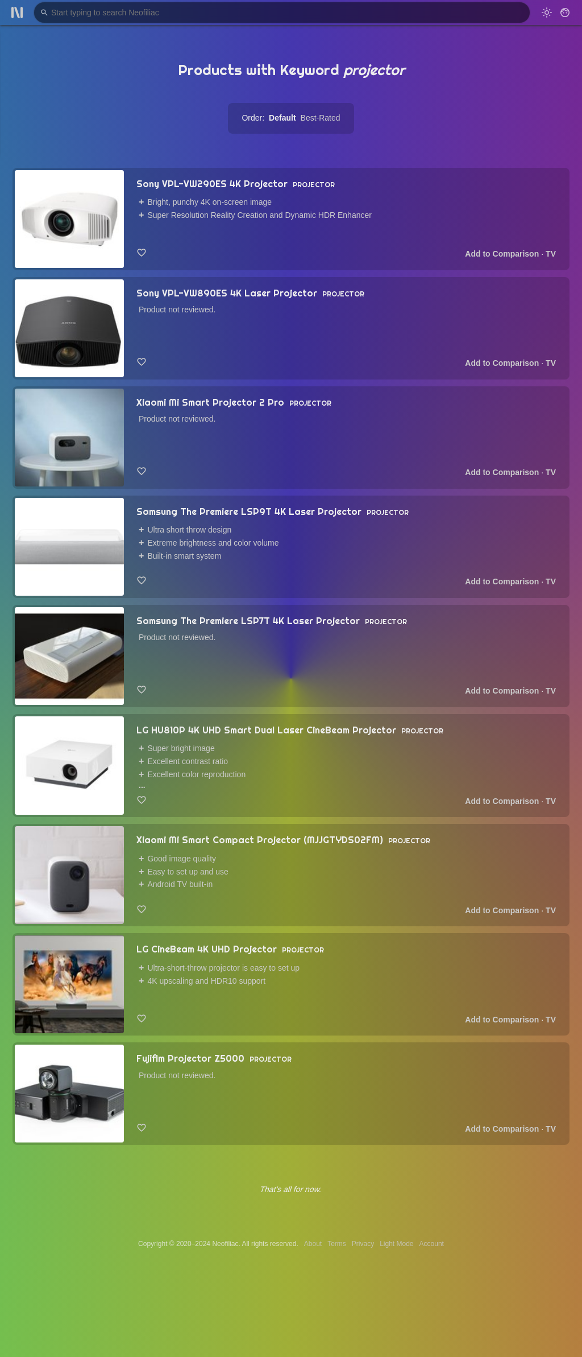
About (313, 1244)
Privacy (363, 1244)
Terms (336, 1244)
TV (551, 253)
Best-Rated (320, 117)
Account (431, 1244)
